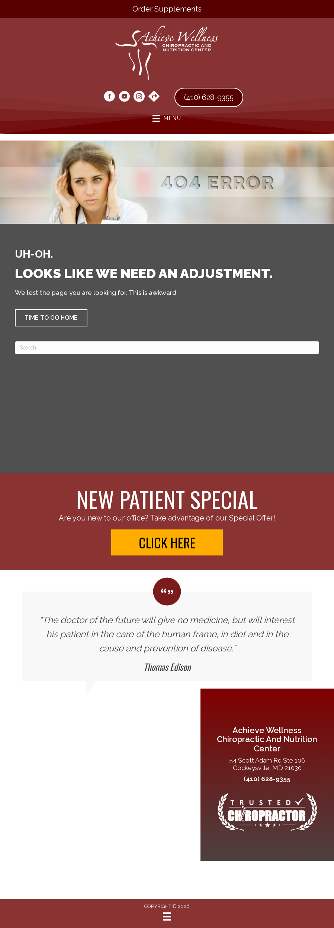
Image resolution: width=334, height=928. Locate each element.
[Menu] (167, 916)
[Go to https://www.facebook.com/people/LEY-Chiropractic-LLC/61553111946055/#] (109, 97)
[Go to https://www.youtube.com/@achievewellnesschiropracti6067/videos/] (124, 97)
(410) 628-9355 (267, 779)
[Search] (167, 347)
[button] (51, 317)
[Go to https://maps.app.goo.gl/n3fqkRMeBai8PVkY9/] (154, 97)
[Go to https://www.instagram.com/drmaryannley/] (139, 97)
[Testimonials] (167, 630)
